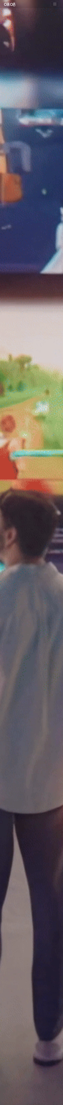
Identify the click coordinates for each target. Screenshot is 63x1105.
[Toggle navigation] (55, 4)
